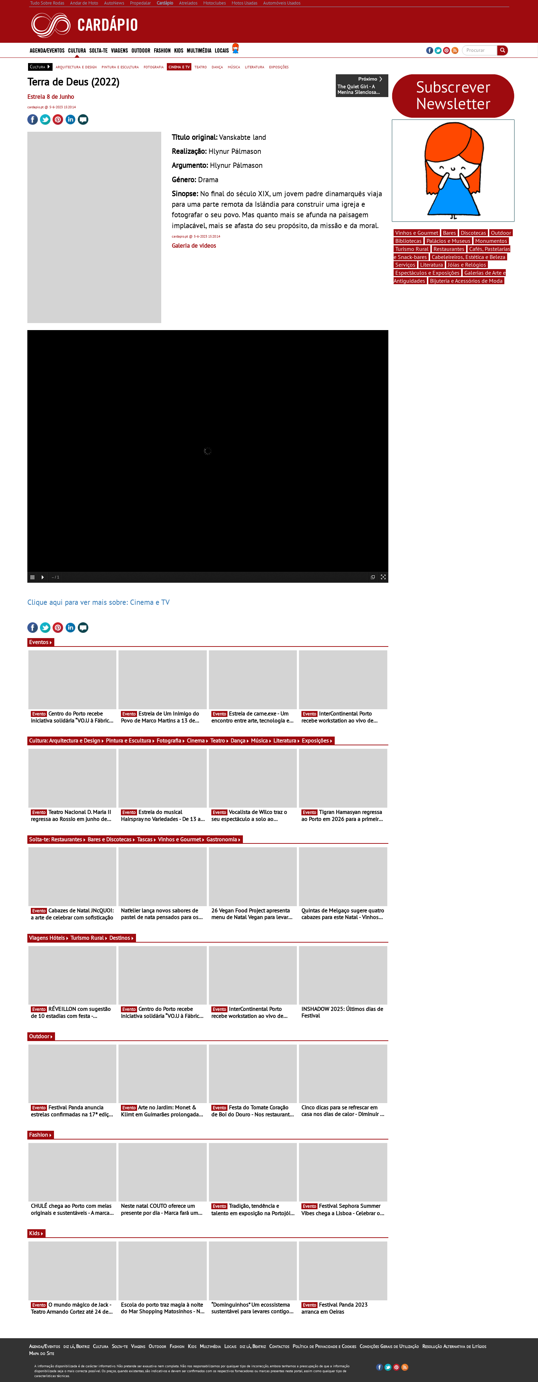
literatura (254, 66)
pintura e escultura (120, 66)
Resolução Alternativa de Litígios (454, 1346)
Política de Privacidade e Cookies (324, 1346)
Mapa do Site (41, 1353)
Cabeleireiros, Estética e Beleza (468, 256)
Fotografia (171, 740)
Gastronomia (223, 839)
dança (217, 66)
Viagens (119, 50)
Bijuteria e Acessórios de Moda (466, 280)
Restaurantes (68, 839)
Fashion (162, 50)
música (234, 66)
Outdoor (140, 50)
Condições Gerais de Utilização (389, 1346)
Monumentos (491, 240)
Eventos (41, 641)
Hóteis (59, 937)
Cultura (77, 50)
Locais (222, 50)
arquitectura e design (76, 66)
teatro (201, 66)
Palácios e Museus (448, 240)
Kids (178, 50)
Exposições (317, 740)
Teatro (219, 740)
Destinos (121, 937)
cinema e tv (179, 66)
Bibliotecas (408, 240)
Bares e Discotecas (112, 839)
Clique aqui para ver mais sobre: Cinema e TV (98, 602)
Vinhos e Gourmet (181, 839)
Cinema (198, 740)
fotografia (154, 66)
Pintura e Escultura (130, 740)
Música (261, 740)
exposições (278, 66)
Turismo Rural (89, 937)
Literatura (286, 740)
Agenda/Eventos (47, 50)
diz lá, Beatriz (76, 1346)
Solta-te (98, 50)
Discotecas (473, 232)
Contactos (279, 1346)
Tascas (147, 839)
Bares (449, 232)
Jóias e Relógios (467, 264)
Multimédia (199, 50)
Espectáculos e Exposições (427, 272)
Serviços (405, 264)
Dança (240, 740)
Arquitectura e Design (76, 740)
